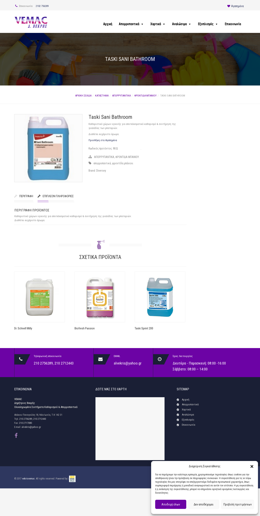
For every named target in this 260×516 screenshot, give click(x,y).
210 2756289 (43, 363)
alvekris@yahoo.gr (128, 363)
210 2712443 (64, 363)
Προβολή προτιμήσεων (237, 504)
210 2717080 (25, 422)
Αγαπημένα (235, 6)
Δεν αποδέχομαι (203, 504)
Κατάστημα (101, 95)
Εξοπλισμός (205, 24)
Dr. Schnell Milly (23, 328)
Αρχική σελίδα (83, 95)
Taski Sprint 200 (144, 328)
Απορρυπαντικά (129, 24)
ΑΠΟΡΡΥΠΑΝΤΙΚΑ (121, 95)
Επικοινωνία (233, 24)
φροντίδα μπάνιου (122, 163)
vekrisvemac (28, 478)
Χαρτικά (155, 24)
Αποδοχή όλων (170, 504)
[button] (252, 466)
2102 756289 (42, 6)
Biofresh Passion (85, 328)
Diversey (101, 170)
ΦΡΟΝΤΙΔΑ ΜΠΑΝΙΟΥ (145, 95)
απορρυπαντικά (102, 163)
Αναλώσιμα (179, 24)
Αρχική (107, 24)
